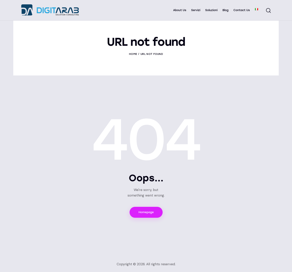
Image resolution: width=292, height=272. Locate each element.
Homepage (146, 212)
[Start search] (268, 11)
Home (133, 53)
